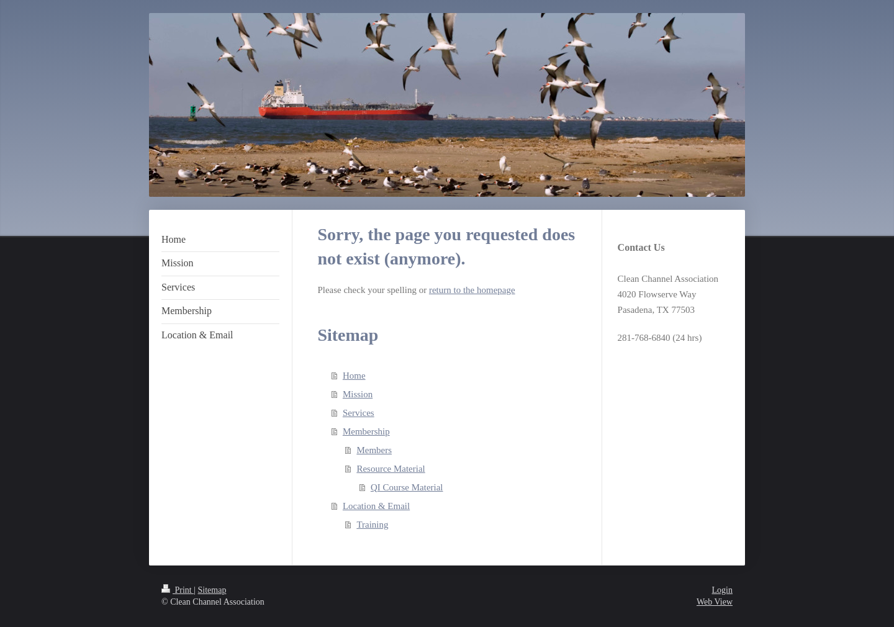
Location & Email (376, 506)
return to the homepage (472, 290)
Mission (357, 394)
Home (354, 376)
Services (358, 413)
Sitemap (212, 590)
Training (372, 525)
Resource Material (390, 469)
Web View (715, 602)
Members (374, 450)
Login (722, 590)
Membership (366, 431)
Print (177, 590)
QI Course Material (407, 487)
